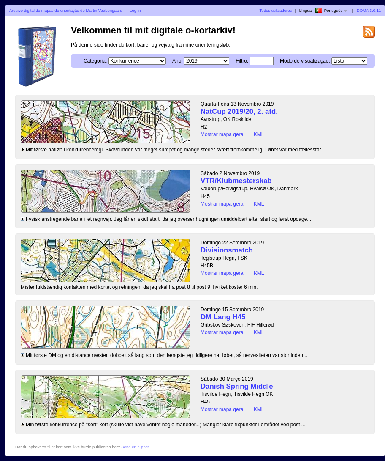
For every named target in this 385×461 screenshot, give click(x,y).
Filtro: (242, 61)
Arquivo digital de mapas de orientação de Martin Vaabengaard (65, 10)
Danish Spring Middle (237, 386)
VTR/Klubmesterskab (236, 181)
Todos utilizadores (276, 10)
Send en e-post (135, 447)
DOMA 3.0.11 (369, 10)
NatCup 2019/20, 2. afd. (239, 111)
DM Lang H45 (223, 317)
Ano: (177, 61)
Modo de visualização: (305, 61)
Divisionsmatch (227, 250)
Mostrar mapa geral (222, 134)
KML (259, 134)
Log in (135, 10)
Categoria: (95, 61)
